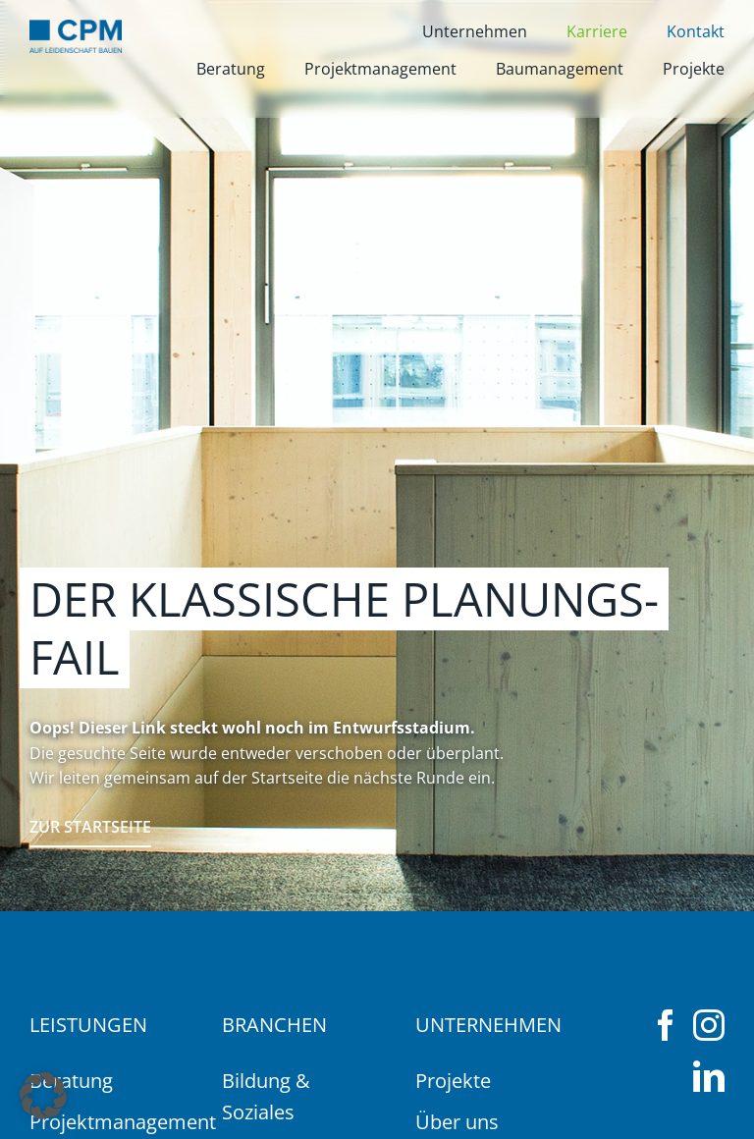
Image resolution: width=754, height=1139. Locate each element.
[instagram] (709, 1025)
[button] (43, 1096)
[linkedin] (709, 1076)
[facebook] (665, 1025)
